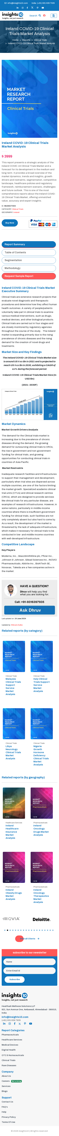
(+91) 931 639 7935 (11, 1020)
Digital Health (9, 1050)
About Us (6, 1076)
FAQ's (5, 1107)
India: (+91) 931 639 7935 (43, 3)
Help (4, 1112)
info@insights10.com (16, 3)
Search (33, 15)
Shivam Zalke (17, 625)
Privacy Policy (9, 1117)
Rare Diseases (9, 1065)
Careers (12, 1081)
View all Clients (29, 939)
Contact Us (7, 1102)
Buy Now (9, 223)
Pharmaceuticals (10, 1035)
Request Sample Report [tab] (19, 276)
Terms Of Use (8, 1122)
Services (6, 1086)
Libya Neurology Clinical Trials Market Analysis (13, 752)
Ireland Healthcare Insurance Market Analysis (12, 831)
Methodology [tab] (13, 268)
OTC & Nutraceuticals (13, 1055)
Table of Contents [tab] (15, 252)
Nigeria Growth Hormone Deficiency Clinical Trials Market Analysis (41, 755)
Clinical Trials (40, 40)
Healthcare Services (12, 1040)
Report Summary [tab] (15, 244)
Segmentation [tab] (13, 260)
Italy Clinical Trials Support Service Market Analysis (41, 685)
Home (15, 40)
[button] (4, 930)
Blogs (4, 1091)
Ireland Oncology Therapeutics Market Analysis (41, 896)
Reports (26, 40)
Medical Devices (10, 1045)
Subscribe (14, 979)
